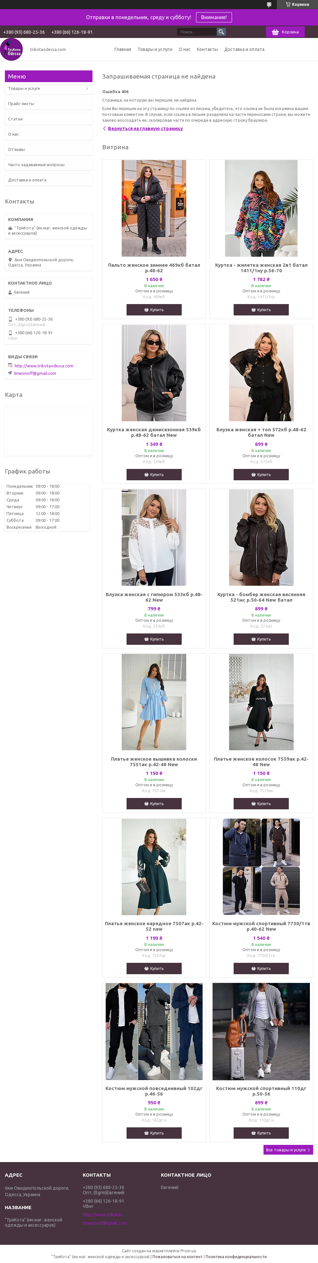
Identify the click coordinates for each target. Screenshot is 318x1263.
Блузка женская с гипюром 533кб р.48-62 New (154, 597)
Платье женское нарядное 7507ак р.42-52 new (154, 926)
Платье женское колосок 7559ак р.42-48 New (261, 761)
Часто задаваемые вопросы (36, 164)
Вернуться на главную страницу (145, 128)
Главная (123, 49)
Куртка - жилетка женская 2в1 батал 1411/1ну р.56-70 (261, 267)
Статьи (15, 118)
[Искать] (221, 32)
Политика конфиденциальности (236, 1257)
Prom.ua (188, 1251)
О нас (184, 49)
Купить (157, 309)
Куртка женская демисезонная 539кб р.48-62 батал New (154, 432)
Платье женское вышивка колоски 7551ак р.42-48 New (154, 761)
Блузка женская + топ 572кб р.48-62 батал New (261, 432)
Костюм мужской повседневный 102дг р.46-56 (153, 1091)
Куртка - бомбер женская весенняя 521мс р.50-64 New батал (261, 597)
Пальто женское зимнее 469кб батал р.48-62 (154, 267)
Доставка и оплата (244, 49)
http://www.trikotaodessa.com (44, 365)
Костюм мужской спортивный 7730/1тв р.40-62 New (261, 926)
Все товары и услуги (286, 1149)
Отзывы (16, 149)
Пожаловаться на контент (178, 1257)
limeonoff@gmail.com (35, 373)
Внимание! (214, 17)
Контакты (207, 49)
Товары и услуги (155, 49)
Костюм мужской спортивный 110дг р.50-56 (261, 1091)
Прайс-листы (21, 103)
